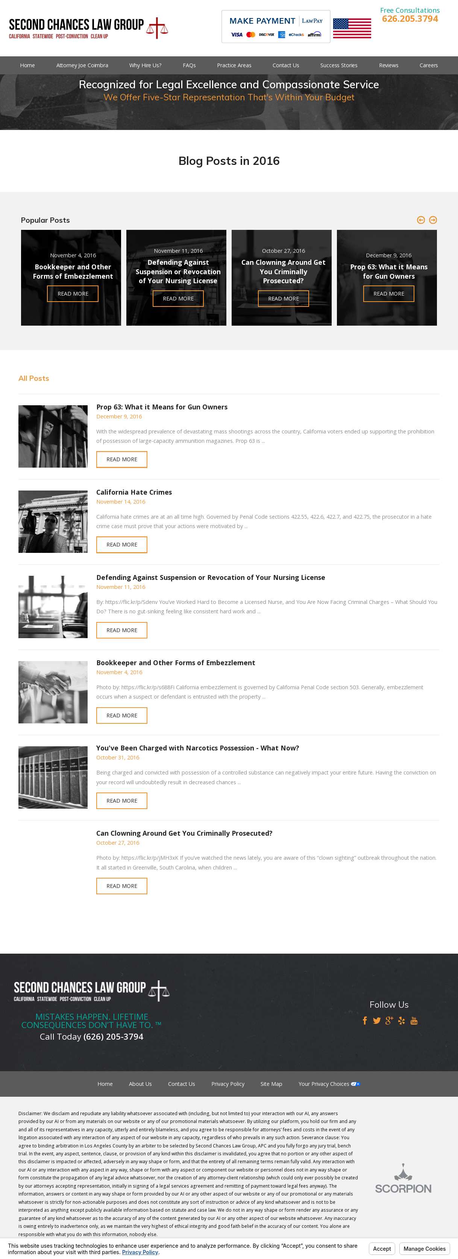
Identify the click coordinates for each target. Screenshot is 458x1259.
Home (27, 65)
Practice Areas (234, 65)
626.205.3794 (410, 18)
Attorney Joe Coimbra (82, 65)
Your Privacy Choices (330, 1083)
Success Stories (339, 65)
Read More (121, 459)
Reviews (389, 65)
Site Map (271, 1083)
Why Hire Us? (145, 65)
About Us (140, 1083)
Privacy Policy (227, 1083)
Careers (429, 65)
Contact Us (286, 65)
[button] (421, 220)
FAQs (189, 65)
